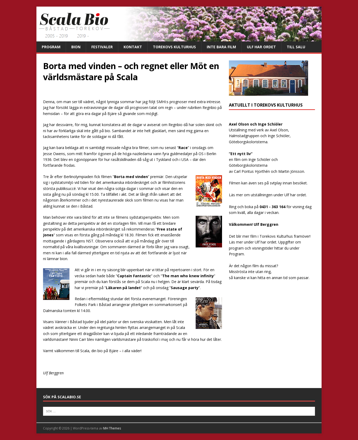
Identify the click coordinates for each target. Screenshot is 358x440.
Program (51, 46)
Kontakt (133, 46)
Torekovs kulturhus (174, 46)
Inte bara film (221, 46)
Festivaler (102, 46)
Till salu (296, 46)
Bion (76, 46)
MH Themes (112, 428)
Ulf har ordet (261, 46)
